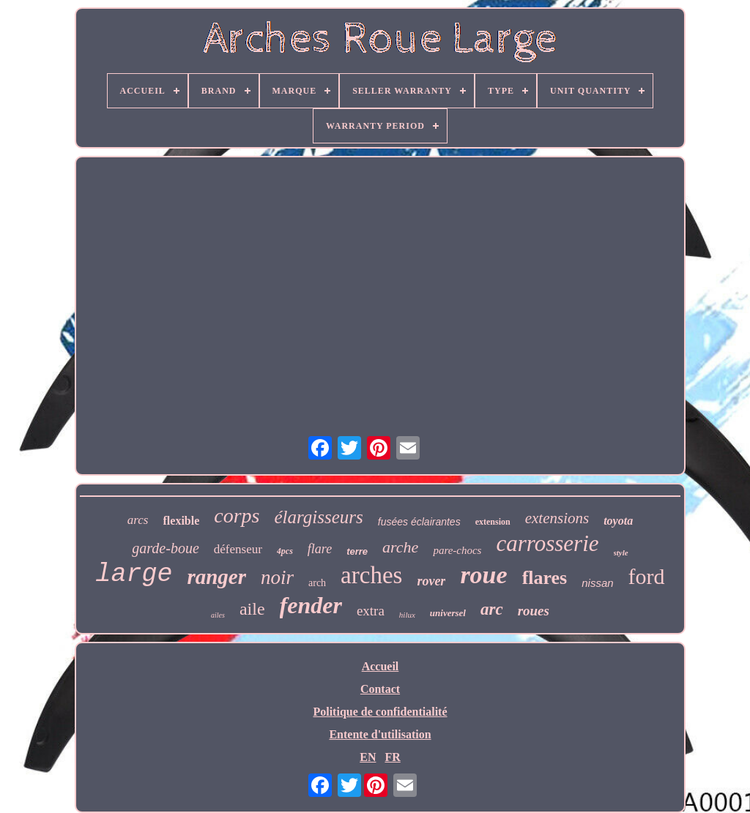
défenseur (238, 549)
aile (252, 608)
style (621, 552)
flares (545, 577)
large (133, 574)
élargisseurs (319, 517)
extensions (557, 518)
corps (236, 515)
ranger (216, 576)
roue (483, 574)
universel (448, 612)
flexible (181, 520)
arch (317, 582)
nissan (597, 583)
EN (368, 757)
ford (646, 576)
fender (311, 605)
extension (492, 522)
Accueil (380, 666)
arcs (138, 520)
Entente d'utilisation (380, 734)
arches (371, 575)
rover (431, 581)
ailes (218, 615)
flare (320, 549)
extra (371, 610)
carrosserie (547, 543)
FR (392, 757)
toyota (618, 520)
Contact (380, 689)
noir (277, 577)
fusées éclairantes (419, 522)
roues (533, 610)
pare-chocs (457, 550)
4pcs (285, 551)
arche (400, 547)
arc (491, 609)
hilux (407, 614)
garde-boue (165, 548)
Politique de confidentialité (380, 711)
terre (357, 551)
